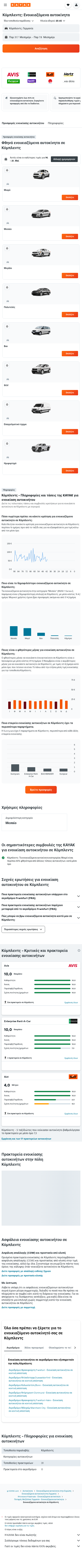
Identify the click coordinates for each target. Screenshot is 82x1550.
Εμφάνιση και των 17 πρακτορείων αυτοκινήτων (26, 1138)
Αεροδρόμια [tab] (13, 1347)
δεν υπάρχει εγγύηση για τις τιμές (19, 1525)
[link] (41, 789)
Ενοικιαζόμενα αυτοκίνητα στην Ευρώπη (53, 1491)
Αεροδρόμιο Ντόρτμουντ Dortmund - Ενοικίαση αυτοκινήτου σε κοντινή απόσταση (40, 1394)
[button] (5, 4)
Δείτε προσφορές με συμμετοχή (18, 1307)
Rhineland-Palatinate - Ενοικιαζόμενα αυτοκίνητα (39, 1496)
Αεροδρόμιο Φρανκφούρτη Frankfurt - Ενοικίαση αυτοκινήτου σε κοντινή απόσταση (41, 1372)
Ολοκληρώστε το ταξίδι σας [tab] (64, 1347)
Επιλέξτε (70, 197)
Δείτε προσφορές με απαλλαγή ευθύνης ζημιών (26, 1271)
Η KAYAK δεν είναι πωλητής (42, 1535)
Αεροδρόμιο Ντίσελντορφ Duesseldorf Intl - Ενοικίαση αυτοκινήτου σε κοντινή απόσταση (35, 1379)
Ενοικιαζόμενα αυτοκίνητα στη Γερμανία (39, 1494)
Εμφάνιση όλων (71, 1002)
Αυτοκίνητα (28, 1491)
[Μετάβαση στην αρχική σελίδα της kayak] (20, 5)
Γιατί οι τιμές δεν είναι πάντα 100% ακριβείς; (42, 1546)
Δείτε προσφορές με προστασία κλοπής (22, 1275)
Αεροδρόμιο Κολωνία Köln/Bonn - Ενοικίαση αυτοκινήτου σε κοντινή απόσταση (39, 1387)
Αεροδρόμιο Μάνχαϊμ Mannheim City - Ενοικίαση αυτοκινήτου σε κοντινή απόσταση (39, 1409)
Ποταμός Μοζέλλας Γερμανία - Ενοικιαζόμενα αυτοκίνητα (39, 1499)
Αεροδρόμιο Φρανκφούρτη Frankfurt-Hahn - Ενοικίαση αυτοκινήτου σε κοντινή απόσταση (36, 1402)
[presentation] (79, 950)
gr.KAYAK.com (13, 1491)
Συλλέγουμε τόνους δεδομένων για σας (42, 1540)
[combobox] (19, 20)
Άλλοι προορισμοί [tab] (34, 1347)
